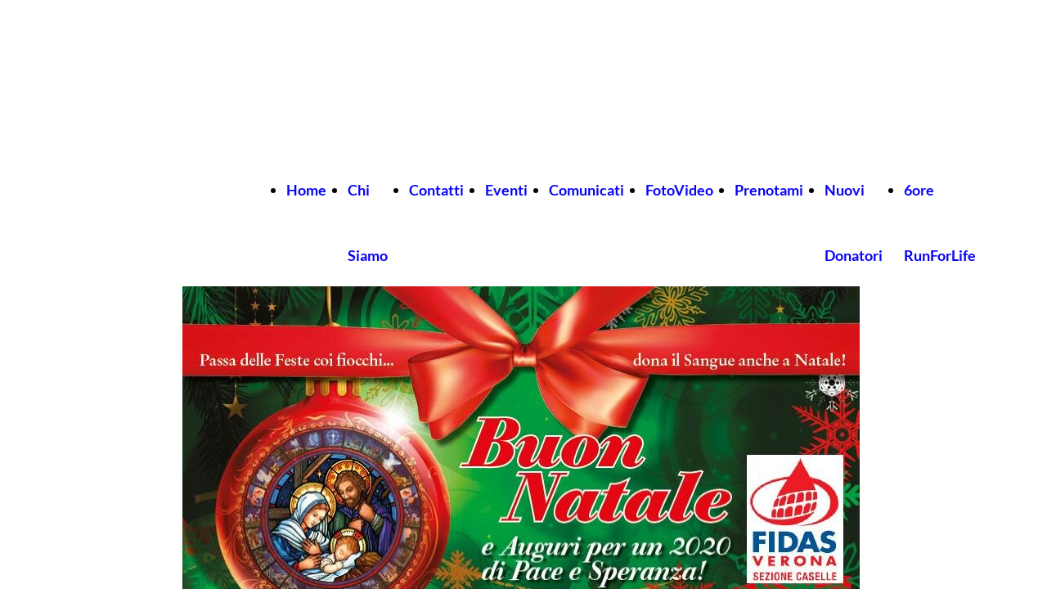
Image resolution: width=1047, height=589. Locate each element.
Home (306, 190)
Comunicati (586, 190)
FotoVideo (679, 190)
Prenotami (769, 190)
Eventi (506, 190)
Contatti (436, 190)
